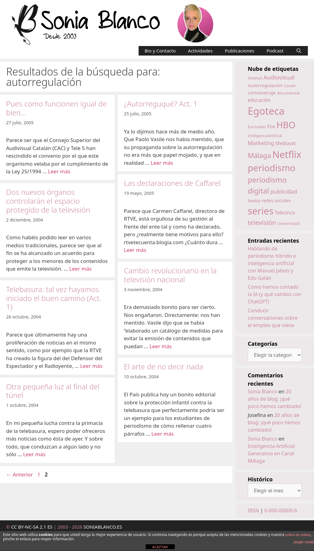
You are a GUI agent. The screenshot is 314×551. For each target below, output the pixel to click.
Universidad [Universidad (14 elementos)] (288, 223)
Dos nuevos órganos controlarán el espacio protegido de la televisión (48, 201)
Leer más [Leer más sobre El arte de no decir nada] (162, 433)
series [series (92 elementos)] (261, 210)
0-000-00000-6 (280, 510)
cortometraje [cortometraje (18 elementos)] (262, 93)
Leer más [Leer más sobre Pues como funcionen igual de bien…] (59, 171)
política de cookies (297, 535)
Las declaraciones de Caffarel (172, 183)
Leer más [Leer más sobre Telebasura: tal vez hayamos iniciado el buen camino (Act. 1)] (91, 365)
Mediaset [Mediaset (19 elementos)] (285, 143)
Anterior (19, 474)
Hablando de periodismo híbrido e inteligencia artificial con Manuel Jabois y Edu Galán (272, 263)
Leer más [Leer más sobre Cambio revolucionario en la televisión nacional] (160, 346)
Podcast (275, 51)
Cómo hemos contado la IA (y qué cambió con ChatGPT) (274, 294)
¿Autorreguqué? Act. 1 (160, 103)
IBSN (253, 510)
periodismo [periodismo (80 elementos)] (271, 168)
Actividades (200, 51)
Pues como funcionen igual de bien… (56, 108)
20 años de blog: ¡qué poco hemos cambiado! (274, 399)
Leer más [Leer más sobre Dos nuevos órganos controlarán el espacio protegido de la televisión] (80, 268)
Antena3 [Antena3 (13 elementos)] (255, 78)
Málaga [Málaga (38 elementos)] (259, 155)
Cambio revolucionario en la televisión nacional (170, 274)
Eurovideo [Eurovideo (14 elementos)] (257, 126)
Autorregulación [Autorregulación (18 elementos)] (265, 85)
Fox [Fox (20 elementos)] (271, 126)
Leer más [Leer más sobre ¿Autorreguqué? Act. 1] (162, 162)
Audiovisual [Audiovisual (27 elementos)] (278, 77)
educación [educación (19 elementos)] (259, 100)
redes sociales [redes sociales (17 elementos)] (276, 200)
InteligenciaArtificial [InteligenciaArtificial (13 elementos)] (265, 135)
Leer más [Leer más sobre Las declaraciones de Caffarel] (135, 249)
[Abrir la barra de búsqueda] (299, 51)
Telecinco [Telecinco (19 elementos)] (285, 213)
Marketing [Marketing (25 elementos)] (261, 143)
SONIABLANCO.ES (102, 527)
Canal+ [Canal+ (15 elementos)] (290, 85)
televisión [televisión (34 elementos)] (262, 222)
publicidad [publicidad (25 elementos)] (283, 191)
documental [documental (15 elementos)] (288, 93)
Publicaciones (239, 51)
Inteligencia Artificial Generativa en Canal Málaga (271, 453)
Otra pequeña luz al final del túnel (53, 390)
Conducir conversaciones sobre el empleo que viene (272, 318)
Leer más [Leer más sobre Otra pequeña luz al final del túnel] (34, 454)
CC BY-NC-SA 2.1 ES (32, 527)
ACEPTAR (160, 547)
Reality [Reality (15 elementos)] (254, 200)
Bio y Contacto (160, 51)
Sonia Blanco (262, 391)
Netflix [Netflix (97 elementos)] (286, 154)
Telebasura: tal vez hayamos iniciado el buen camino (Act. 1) (53, 298)
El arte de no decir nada (163, 366)
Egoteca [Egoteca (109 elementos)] (266, 111)
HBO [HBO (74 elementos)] (286, 125)
